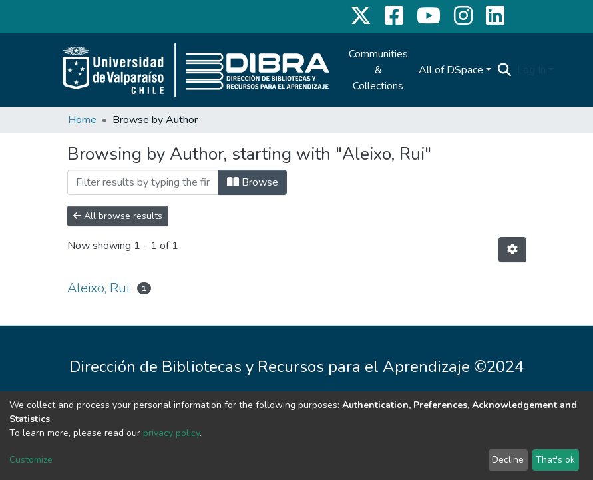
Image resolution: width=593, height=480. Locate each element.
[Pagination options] (512, 249)
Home (82, 120)
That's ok (555, 459)
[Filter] (143, 182)
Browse (252, 182)
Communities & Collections (378, 70)
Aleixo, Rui (98, 288)
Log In (531, 70)
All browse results (117, 216)
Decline (508, 459)
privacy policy (171, 433)
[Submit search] (504, 70)
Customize (31, 459)
